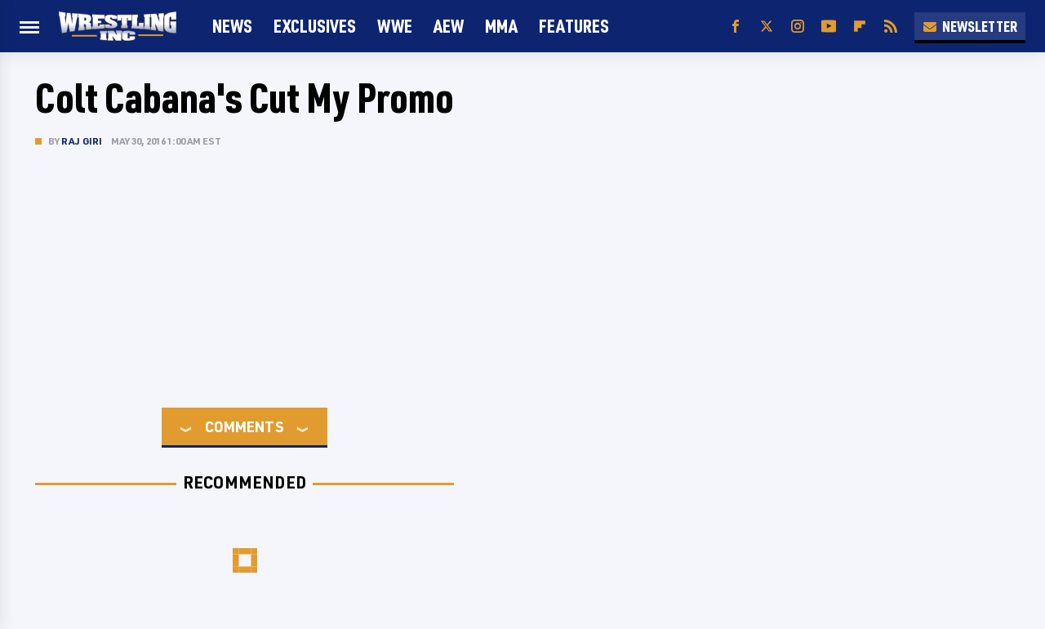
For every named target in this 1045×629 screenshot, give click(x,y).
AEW (449, 26)
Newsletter (970, 26)
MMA (501, 26)
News (232, 26)
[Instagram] (797, 26)
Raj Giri (82, 141)
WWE (394, 26)
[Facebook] (735, 26)
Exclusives (314, 26)
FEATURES (574, 26)
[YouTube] (828, 26)
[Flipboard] (859, 26)
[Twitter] (766, 26)
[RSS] (890, 26)
